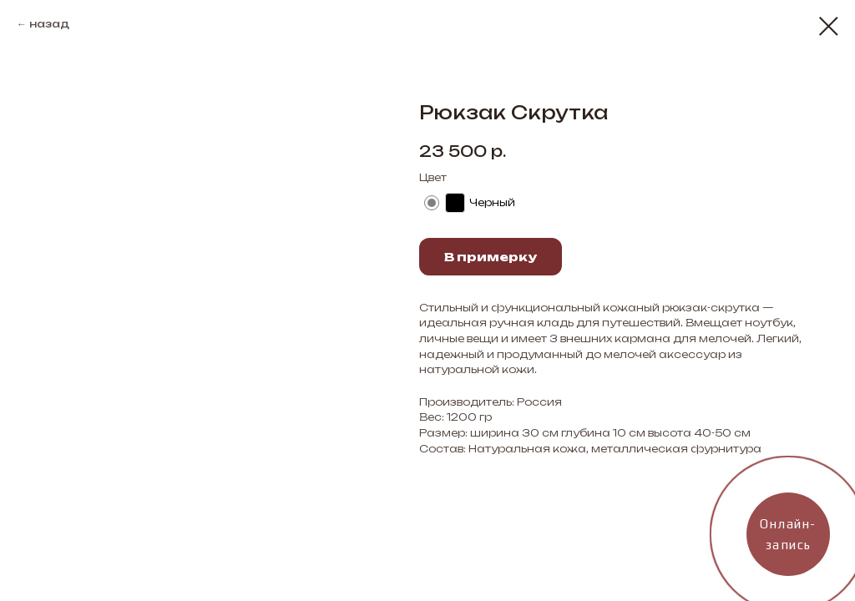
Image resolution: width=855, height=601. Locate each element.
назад (49, 24)
